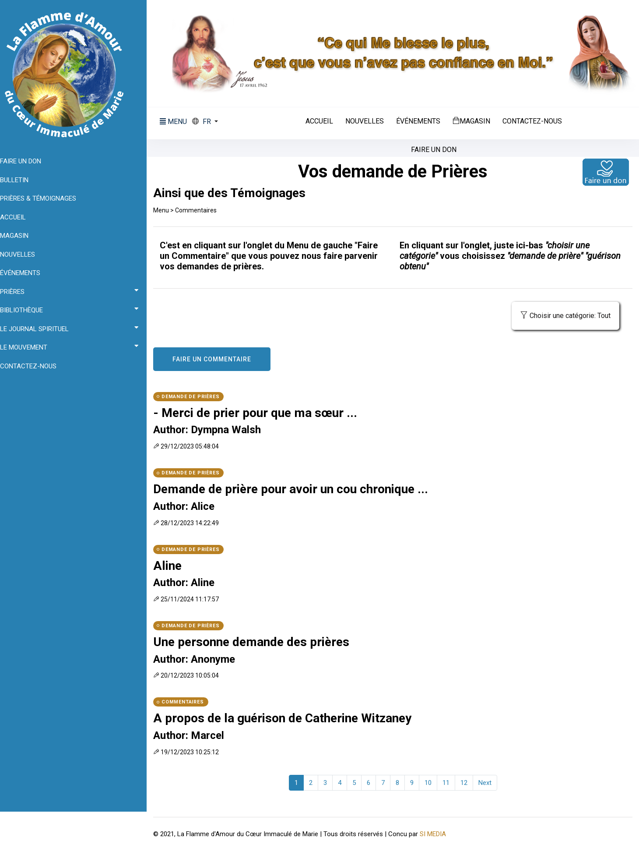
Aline (174, 564)
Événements (421, 120)
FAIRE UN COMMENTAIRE (218, 357)
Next (488, 781)
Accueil (322, 120)
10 (431, 781)
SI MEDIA (439, 833)
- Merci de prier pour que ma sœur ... (262, 411)
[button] (212, 121)
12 (466, 781)
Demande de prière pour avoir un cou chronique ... (297, 488)
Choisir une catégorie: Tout (565, 314)
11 (449, 781)
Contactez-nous (535, 120)
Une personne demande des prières (258, 640)
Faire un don (437, 148)
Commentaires (202, 208)
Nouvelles (367, 120)
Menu (168, 208)
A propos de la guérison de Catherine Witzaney (289, 717)
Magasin (474, 120)
